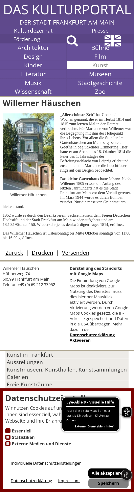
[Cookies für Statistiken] (7, 437)
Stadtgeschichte (100, 83)
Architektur (33, 47)
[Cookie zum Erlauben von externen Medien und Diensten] (7, 443)
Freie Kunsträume (29, 384)
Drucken (42, 252)
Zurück (14, 252)
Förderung (26, 39)
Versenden (75, 252)
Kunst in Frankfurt (30, 354)
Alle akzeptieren (108, 473)
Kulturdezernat (33, 30)
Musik (33, 83)
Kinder (33, 65)
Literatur (33, 74)
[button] (67, 13)
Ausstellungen (25, 362)
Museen (100, 74)
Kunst (100, 65)
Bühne (100, 47)
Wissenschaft (33, 91)
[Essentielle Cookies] (7, 430)
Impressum (69, 480)
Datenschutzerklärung (92, 335)
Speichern (108, 483)
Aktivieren (80, 340)
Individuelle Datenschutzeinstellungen (46, 463)
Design (33, 56)
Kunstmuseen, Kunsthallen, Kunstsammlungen (67, 369)
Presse (100, 30)
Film (100, 56)
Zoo (100, 91)
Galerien (17, 377)
